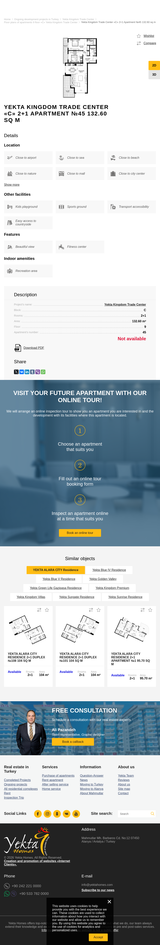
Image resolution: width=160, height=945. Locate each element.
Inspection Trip (14, 797)
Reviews (124, 780)
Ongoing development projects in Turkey (36, 19)
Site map (124, 788)
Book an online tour (80, 532)
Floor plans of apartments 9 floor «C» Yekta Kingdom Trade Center (41, 22)
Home (7, 19)
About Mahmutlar (91, 793)
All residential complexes (21, 788)
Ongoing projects (15, 784)
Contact (123, 793)
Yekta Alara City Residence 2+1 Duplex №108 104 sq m (26, 657)
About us (124, 784)
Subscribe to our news (98, 890)
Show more (12, 184)
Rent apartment (52, 780)
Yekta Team (126, 775)
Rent (7, 793)
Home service (51, 788)
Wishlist (149, 36)
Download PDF (34, 347)
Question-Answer (92, 775)
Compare (150, 43)
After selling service (55, 784)
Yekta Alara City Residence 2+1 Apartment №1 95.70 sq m (130, 659)
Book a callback (73, 741)
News (84, 780)
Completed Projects (17, 780)
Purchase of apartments (58, 775)
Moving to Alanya (91, 788)
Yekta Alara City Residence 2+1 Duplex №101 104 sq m (78, 657)
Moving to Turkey (91, 784)
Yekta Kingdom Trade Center (78, 19)
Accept (98, 937)
